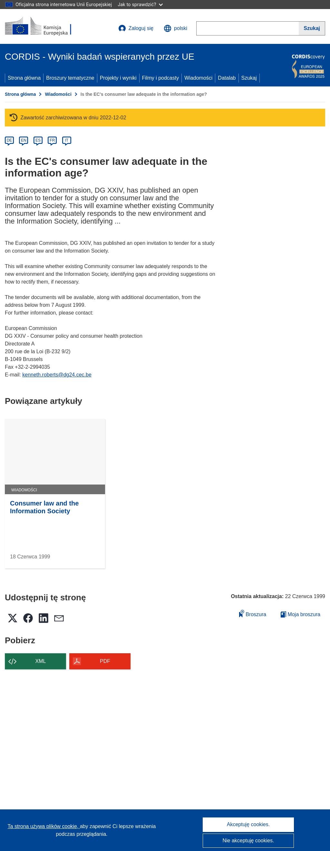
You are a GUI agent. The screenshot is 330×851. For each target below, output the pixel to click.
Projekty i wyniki (118, 78)
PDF (105, 661)
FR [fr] (52, 140)
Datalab (227, 78)
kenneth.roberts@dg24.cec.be (57, 374)
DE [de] (9, 140)
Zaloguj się (135, 28)
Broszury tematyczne (70, 78)
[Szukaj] (312, 28)
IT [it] (66, 140)
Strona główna (24, 78)
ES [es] (38, 140)
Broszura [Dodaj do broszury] (252, 613)
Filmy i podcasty (160, 78)
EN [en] (23, 140)
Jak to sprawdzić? (140, 4)
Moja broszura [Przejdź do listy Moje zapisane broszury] (300, 614)
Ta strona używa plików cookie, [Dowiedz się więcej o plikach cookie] (44, 826)
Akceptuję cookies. (248, 824)
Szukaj (249, 78)
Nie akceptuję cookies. (248, 840)
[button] (175, 28)
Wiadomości (198, 78)
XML (40, 661)
